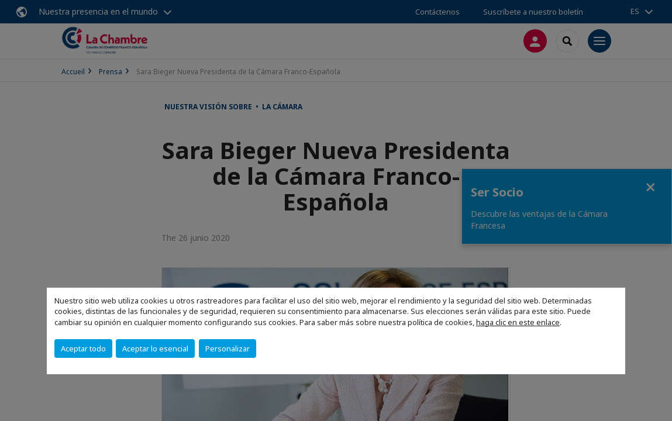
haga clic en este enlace (518, 322)
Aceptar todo (83, 348)
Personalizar (227, 348)
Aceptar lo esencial (155, 348)
